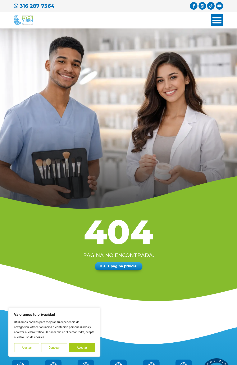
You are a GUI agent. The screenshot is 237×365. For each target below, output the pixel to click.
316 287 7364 (34, 6)
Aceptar (82, 347)
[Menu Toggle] (217, 20)
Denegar (54, 347)
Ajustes (27, 347)
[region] (54, 332)
